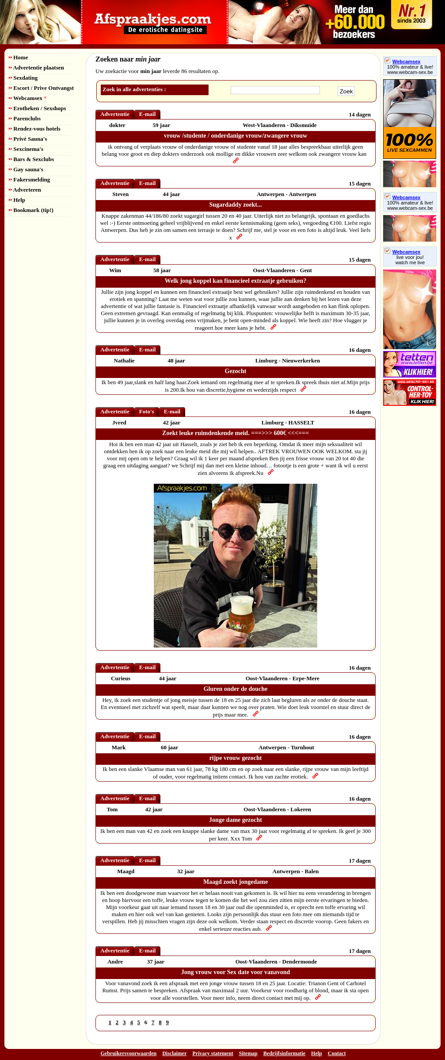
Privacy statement (213, 1053)
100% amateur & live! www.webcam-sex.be (410, 69)
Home (18, 57)
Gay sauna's (26, 169)
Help (17, 200)
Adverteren (25, 189)
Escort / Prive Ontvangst (41, 88)
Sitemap (248, 1053)
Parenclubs (25, 118)
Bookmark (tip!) (31, 210)
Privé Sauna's (28, 138)
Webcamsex (27, 98)
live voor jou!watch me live (410, 259)
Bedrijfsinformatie (284, 1053)
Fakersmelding (29, 179)
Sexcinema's (26, 149)
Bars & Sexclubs (31, 159)
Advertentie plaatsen (36, 67)
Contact (337, 1053)
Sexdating (23, 77)
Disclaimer (174, 1053)
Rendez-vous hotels (35, 128)
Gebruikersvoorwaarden (129, 1053)
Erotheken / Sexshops (37, 108)
